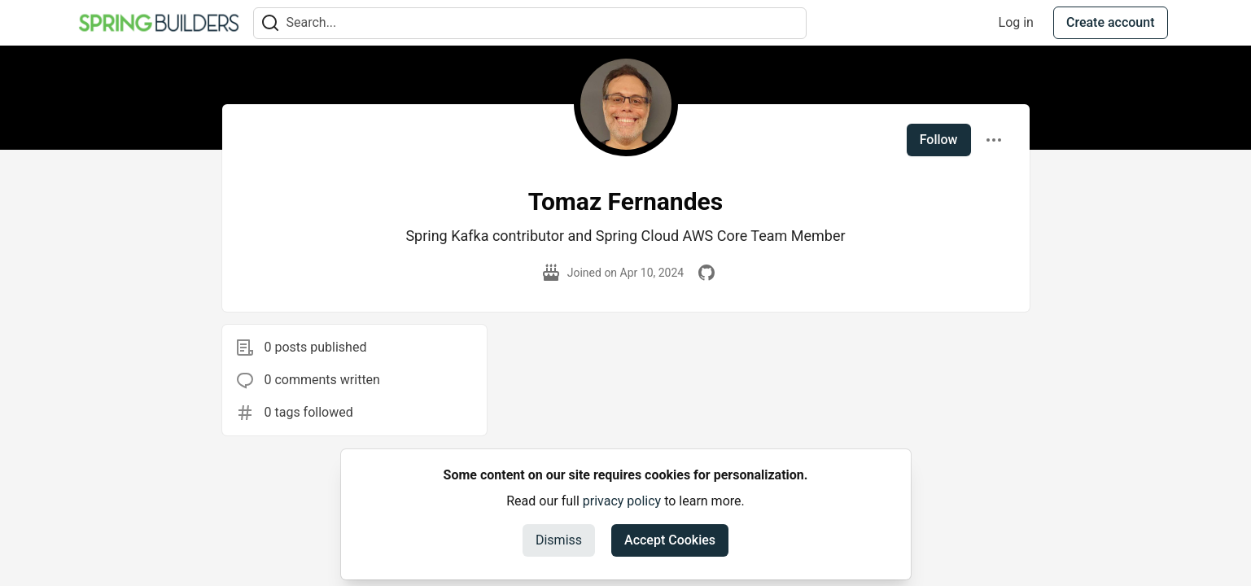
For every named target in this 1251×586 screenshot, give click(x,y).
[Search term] (530, 23)
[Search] (270, 23)
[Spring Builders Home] (158, 23)
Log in (1016, 22)
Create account (1110, 22)
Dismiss (559, 540)
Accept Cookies (669, 540)
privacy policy (622, 501)
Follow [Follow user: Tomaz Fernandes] (939, 139)
